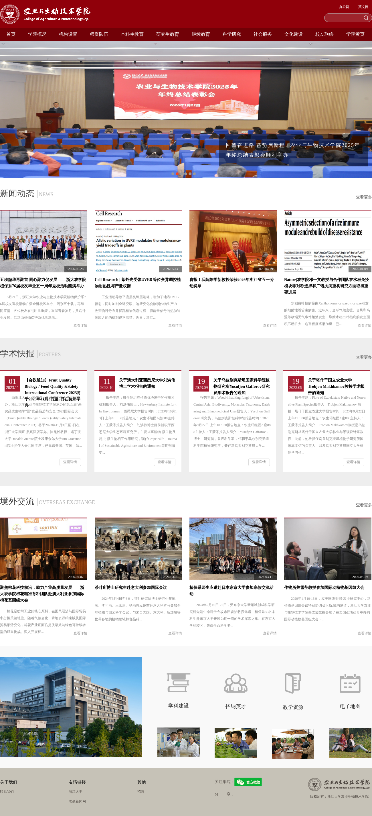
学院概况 (37, 34)
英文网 (363, 7)
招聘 (140, 792)
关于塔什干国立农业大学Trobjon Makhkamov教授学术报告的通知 (336, 386)
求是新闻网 (77, 801)
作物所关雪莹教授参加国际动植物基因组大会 (324, 587)
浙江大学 (75, 792)
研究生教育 (167, 34)
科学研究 (232, 34)
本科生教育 (132, 34)
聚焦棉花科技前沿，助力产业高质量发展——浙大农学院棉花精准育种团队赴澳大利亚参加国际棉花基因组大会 (42, 593)
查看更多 (364, 197)
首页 (10, 34)
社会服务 (263, 34)
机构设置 (68, 34)
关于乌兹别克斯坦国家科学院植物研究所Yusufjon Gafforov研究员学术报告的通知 (241, 386)
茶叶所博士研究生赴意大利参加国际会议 (131, 587)
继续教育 (201, 34)
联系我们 (7, 792)
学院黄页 (355, 34)
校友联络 (324, 34)
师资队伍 (99, 34)
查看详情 (80, 325)
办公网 (344, 7)
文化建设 (293, 34)
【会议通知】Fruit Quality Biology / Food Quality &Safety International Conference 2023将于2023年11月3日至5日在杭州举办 (53, 393)
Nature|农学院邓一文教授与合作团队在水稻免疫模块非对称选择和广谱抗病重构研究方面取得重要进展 (326, 286)
